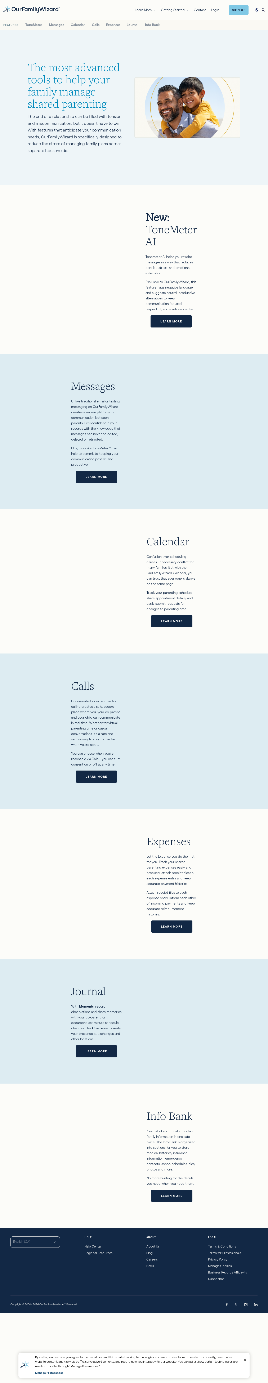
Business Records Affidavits (227, 1342)
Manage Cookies (220, 1335)
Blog (149, 1322)
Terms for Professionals (224, 1322)
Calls (95, 25)
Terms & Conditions (222, 1316)
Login (215, 10)
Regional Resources (98, 1322)
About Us (153, 1316)
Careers (152, 1329)
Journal (132, 25)
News (150, 1335)
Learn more (207, 281)
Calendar (78, 25)
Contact (200, 10)
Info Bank (152, 25)
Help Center (93, 1316)
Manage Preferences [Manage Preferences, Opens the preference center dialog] (49, 1372)
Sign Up (239, 10)
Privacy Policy (217, 1329)
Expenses (113, 25)
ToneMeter (33, 25)
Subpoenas (216, 1348)
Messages (56, 25)
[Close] (245, 1359)
